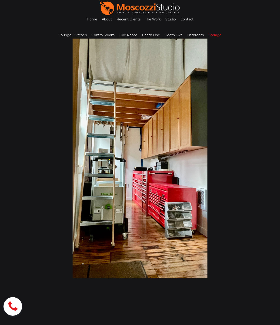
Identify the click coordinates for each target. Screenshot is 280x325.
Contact (186, 19)
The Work (153, 19)
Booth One (151, 35)
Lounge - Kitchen (73, 35)
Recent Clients (128, 19)
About (107, 19)
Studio (170, 19)
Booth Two (174, 35)
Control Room (103, 35)
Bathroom (195, 35)
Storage (215, 35)
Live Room (128, 35)
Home (92, 19)
